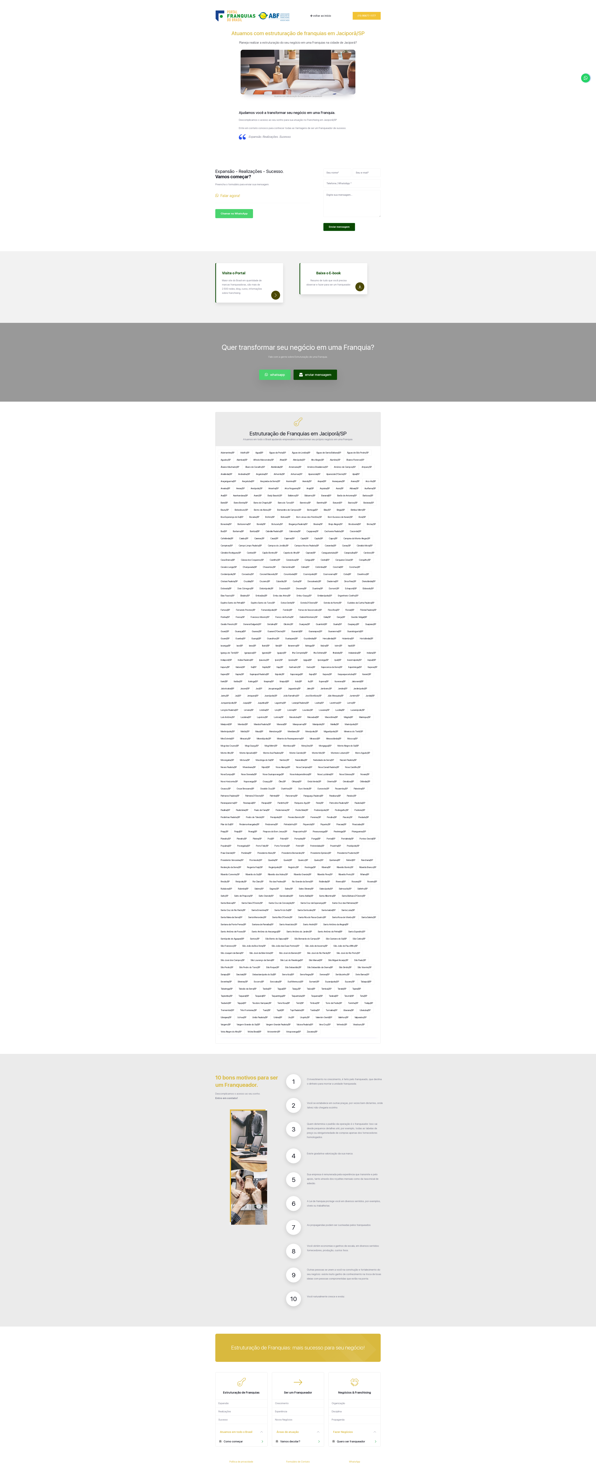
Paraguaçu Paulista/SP (313, 795)
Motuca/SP (245, 760)
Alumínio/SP (335, 460)
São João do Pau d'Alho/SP (345, 946)
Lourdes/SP (307, 710)
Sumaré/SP (314, 981)
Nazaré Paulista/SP (348, 760)
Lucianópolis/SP (358, 710)
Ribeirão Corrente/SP (230, 874)
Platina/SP (257, 838)
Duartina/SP (317, 588)
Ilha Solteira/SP (320, 653)
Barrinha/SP (322, 502)
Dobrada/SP (226, 588)
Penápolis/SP (276, 817)
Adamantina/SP (227, 452)
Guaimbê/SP (321, 624)
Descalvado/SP (314, 581)
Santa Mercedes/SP (257, 917)
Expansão (223, 1403)
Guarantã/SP (297, 631)
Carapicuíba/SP (351, 552)
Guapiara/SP (370, 624)
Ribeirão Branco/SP (367, 867)
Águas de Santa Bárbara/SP (328, 452)
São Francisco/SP (228, 946)
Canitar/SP (251, 552)
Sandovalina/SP (286, 896)
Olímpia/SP (296, 781)
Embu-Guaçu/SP (304, 595)
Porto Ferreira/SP (282, 846)
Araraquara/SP (338, 481)
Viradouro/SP (359, 1024)
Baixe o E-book (328, 273)
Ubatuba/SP (365, 1010)
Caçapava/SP (312, 531)
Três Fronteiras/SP (248, 1010)
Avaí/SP (224, 495)
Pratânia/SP (246, 853)
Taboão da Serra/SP (248, 988)
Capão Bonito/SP (270, 552)
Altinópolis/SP (299, 460)
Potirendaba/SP (317, 846)
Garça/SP (341, 617)
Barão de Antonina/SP (347, 495)
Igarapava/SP (250, 653)
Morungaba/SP (227, 760)
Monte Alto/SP (227, 753)
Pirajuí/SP (238, 831)
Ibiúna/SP (325, 645)
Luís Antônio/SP (228, 717)
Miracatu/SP (245, 738)
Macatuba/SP (295, 717)
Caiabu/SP (243, 538)
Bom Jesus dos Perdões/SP (309, 517)
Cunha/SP (297, 581)
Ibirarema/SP (293, 645)
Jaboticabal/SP (227, 688)
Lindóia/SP (264, 710)
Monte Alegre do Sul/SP (348, 745)
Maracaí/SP (282, 724)
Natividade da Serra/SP (323, 760)
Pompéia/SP (300, 838)
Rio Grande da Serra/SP (302, 881)
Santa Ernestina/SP (260, 910)
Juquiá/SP (247, 703)
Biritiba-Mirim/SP (358, 510)
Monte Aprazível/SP (248, 753)
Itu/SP (310, 681)
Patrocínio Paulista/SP (339, 803)
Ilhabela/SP (338, 653)
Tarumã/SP (349, 996)
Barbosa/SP (368, 495)
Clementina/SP (288, 567)
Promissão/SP (255, 860)
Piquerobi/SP (309, 824)
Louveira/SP (324, 710)
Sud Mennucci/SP (295, 981)
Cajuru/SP (333, 538)
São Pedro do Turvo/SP (249, 967)
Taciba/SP (267, 988)
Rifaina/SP (364, 874)
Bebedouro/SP (241, 510)
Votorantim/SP (273, 1031)
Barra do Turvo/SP (286, 502)
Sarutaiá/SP (241, 974)
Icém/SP (338, 645)
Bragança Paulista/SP (298, 524)
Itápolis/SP (279, 674)
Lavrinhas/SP (335, 703)
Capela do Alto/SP (291, 552)
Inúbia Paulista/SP (245, 660)
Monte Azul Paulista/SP (273, 753)
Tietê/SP (300, 1003)
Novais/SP (364, 774)
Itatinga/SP (253, 681)
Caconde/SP (355, 531)
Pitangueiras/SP (359, 831)
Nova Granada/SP (249, 774)
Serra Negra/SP (307, 974)
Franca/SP (240, 617)
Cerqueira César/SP (344, 560)
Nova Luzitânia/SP (325, 774)
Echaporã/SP (351, 588)
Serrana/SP (325, 974)
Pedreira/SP (359, 810)
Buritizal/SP (255, 531)
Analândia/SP (226, 474)
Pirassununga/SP (320, 831)
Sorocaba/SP (276, 981)
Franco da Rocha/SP (284, 617)
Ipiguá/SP (308, 660)
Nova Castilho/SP (353, 767)
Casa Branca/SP (228, 560)
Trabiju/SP (368, 1003)
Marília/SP (334, 724)
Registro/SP (293, 867)
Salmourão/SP (345, 888)
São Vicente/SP (365, 967)
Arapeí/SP (322, 481)
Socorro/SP (259, 981)
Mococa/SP (352, 738)
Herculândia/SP (329, 638)
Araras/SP (355, 481)
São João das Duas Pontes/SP (285, 946)
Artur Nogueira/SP (293, 488)
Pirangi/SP (252, 831)
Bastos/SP (352, 502)
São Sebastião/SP (293, 967)
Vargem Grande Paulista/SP (278, 1024)
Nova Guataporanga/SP (273, 774)
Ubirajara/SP (226, 1017)
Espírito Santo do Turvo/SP (263, 602)
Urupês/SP (305, 1017)
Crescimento (282, 1403)
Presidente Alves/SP (266, 853)
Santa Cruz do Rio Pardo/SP (233, 910)
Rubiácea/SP (226, 888)
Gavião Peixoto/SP (229, 624)
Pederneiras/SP (283, 810)
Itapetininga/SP (355, 667)
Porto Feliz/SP (262, 846)
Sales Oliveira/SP (306, 888)
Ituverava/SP (340, 681)
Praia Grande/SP (228, 853)
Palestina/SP (359, 788)
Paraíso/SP (351, 795)
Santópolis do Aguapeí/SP (232, 938)
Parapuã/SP (266, 803)
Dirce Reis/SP (350, 581)
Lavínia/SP (319, 703)
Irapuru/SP (225, 667)
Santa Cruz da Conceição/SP (282, 903)
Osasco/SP (226, 788)
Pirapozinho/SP (300, 831)
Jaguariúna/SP (294, 688)
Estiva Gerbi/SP (288, 602)
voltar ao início (320, 15)
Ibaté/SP (266, 645)
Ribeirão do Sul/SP (254, 874)
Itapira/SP (240, 674)
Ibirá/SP (279, 645)
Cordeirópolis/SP (228, 574)
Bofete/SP (270, 517)
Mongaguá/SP (325, 745)
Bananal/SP (326, 495)
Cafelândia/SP (227, 538)
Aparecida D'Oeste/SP (336, 474)
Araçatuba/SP (248, 481)
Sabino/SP (259, 888)
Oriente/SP (332, 781)
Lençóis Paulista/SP (229, 710)
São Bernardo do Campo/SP (307, 938)
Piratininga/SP (340, 831)
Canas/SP (346, 545)
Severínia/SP (226, 981)
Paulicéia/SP (360, 803)
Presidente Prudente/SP (348, 853)
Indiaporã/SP (226, 660)
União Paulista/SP (260, 1017)
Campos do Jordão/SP (278, 545)
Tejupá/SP (241, 1003)
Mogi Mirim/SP (271, 745)
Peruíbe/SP (332, 817)
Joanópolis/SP (270, 695)
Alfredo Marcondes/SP (263, 460)
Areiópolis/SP (256, 488)
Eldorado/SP (368, 588)
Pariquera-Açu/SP (302, 803)
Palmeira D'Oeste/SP (254, 795)
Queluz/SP (318, 860)
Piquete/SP (325, 824)
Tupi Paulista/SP (297, 1010)
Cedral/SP (325, 560)
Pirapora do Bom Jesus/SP (275, 831)
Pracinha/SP (335, 846)
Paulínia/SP (225, 810)
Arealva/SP (225, 488)
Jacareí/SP (245, 688)
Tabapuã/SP (366, 981)
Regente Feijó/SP (255, 867)
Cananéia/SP (330, 545)
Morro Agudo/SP (362, 753)
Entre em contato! (226, 1098)
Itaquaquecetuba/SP (347, 674)
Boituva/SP (285, 517)
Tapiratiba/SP (226, 996)
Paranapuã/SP (249, 803)
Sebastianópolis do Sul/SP (264, 974)
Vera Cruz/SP (325, 1024)
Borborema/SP (244, 524)
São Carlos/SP (359, 938)
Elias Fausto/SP (227, 595)
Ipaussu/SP (264, 660)
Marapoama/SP (300, 724)
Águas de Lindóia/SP (301, 452)
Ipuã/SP (338, 660)
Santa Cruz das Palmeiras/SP (345, 903)
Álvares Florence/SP (355, 460)
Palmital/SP (275, 795)
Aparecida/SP (314, 474)
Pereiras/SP (316, 817)
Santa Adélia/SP (306, 896)
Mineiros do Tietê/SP (353, 731)
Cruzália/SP (249, 581)
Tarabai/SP (333, 996)
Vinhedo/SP (342, 1024)
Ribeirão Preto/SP (346, 874)
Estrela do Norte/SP (333, 602)
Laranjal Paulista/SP (300, 703)
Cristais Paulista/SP (229, 581)
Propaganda (338, 1419)
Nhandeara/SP (249, 767)
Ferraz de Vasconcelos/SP (310, 610)
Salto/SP (224, 896)
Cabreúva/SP (295, 531)
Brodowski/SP (355, 524)
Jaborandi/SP (358, 681)
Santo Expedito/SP (356, 931)
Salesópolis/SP (326, 888)
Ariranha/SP (273, 488)
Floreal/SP (349, 610)
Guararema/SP (334, 631)
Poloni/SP (284, 838)
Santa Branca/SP (228, 903)
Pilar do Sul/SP (227, 824)
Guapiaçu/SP (353, 624)
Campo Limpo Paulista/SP (250, 545)
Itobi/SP (298, 681)
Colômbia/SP (321, 567)
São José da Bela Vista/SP (261, 953)
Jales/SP (310, 688)
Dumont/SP (334, 588)
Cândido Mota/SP (364, 545)
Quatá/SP (288, 860)
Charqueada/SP (250, 567)
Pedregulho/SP (342, 810)
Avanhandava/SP (240, 495)
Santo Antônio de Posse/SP (233, 931)
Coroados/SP (248, 574)
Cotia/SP (347, 574)
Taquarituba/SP (298, 996)
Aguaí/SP (259, 452)
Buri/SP (224, 531)
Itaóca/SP (311, 667)
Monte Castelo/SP (298, 753)
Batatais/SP (368, 502)
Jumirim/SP (354, 695)
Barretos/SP (305, 502)
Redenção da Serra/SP (231, 867)
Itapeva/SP (372, 667)
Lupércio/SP (262, 717)
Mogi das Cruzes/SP (230, 745)
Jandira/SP (342, 688)
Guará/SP (225, 631)
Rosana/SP (356, 881)
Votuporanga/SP (293, 1031)
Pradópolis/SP (353, 846)
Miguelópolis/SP (331, 731)
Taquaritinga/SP (278, 996)
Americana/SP (295, 467)
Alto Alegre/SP (317, 460)
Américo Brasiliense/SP (317, 467)
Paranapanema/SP (229, 803)
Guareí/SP (225, 638)
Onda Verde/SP (314, 781)
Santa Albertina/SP (327, 896)
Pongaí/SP (315, 838)
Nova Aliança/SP (283, 767)
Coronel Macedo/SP (269, 574)
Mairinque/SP (365, 717)
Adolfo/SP (244, 452)
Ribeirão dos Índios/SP (278, 874)
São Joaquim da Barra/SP (232, 953)
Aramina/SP (291, 481)
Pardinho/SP (283, 803)
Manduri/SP (243, 724)
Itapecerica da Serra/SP (331, 667)
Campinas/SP (227, 545)
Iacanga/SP (226, 645)
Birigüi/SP (341, 510)
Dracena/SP (301, 588)
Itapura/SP (327, 674)
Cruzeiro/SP (265, 581)
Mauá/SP (259, 731)
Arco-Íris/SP (370, 481)
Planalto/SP (226, 838)
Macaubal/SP (313, 717)
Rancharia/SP (367, 860)
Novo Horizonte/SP (229, 781)
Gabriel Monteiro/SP (308, 617)
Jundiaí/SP (370, 695)
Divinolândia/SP (368, 581)
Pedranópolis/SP (321, 810)
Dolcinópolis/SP (266, 588)
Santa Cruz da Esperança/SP (313, 903)
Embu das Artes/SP (282, 595)
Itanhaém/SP (295, 667)
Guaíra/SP (337, 624)
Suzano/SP (350, 981)
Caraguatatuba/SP (330, 552)
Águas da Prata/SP (277, 452)
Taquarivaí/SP (317, 996)
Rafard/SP (350, 860)
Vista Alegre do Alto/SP (231, 1031)
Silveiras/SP (243, 981)
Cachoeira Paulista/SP (334, 531)
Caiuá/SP (274, 538)
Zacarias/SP (312, 1031)
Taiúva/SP (311, 988)
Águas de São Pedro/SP (358, 452)
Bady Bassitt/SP (275, 495)
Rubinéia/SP (243, 888)
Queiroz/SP (303, 860)
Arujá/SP (310, 488)
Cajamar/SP (289, 538)
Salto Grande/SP (266, 896)
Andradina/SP (244, 474)
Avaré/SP (258, 495)
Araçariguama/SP (228, 481)
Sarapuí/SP (225, 974)
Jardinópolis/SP (360, 688)
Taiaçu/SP (296, 988)
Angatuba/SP (262, 474)
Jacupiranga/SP (275, 688)
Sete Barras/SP (362, 974)
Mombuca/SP (289, 745)
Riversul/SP (341, 881)
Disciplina (337, 1411)
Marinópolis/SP (351, 724)
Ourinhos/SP (286, 788)
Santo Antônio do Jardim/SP (299, 931)
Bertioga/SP (312, 510)
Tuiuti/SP (266, 1010)
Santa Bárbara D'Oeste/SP (353, 896)
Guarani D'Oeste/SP (276, 631)
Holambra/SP (348, 638)
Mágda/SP (348, 717)
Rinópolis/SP (241, 881)
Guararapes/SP (315, 631)
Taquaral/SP (243, 996)
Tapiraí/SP (356, 988)
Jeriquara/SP (252, 695)
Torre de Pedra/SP (333, 1003)
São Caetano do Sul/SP (336, 938)
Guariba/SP (240, 638)
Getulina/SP (272, 624)
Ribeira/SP (326, 867)
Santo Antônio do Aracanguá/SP (266, 931)
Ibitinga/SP (310, 645)
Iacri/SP (240, 645)
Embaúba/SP (261, 595)
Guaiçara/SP (304, 624)
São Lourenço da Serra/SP (262, 960)
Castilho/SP (275, 560)
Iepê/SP (351, 645)
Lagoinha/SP (280, 703)
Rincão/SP (225, 881)
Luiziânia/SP (246, 717)
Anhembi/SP (279, 474)
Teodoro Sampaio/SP (261, 1003)
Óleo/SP (282, 781)
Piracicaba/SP (358, 824)
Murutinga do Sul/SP (265, 760)
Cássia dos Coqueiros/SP (252, 560)
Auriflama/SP (370, 488)
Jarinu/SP (225, 695)
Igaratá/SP (266, 653)
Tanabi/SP (341, 988)
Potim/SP (300, 846)
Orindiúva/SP (348, 781)
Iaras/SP (252, 645)
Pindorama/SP (271, 824)
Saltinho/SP (362, 888)
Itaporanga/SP (296, 674)
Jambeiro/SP (326, 688)
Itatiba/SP (238, 681)
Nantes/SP (284, 760)
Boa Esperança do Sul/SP (232, 517)
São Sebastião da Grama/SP (320, 967)
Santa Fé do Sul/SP (283, 910)
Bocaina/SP (254, 517)
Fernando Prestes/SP (245, 610)
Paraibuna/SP (335, 795)
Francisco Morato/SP (260, 617)
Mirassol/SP (315, 738)
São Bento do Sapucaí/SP (276, 938)
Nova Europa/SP (228, 774)
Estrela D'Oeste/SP (309, 602)
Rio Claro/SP (258, 881)
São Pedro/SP (227, 967)
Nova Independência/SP (300, 774)
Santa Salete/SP (368, 917)
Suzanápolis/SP (332, 981)
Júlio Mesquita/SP (335, 695)
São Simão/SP (345, 967)
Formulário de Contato (298, 1461)
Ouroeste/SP (323, 788)
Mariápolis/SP (319, 724)
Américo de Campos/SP (345, 467)
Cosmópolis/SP (310, 574)
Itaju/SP (280, 667)
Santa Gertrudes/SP (307, 910)
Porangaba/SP (243, 846)
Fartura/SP (225, 610)
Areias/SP (240, 488)
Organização (338, 1403)
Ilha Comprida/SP (300, 653)
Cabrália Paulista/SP (274, 531)
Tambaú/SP (326, 988)
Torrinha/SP (353, 1003)
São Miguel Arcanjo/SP (338, 960)
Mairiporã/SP (226, 724)
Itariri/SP (224, 681)
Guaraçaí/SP (240, 631)
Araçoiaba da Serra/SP (270, 481)
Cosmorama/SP (330, 574)
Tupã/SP (280, 1010)
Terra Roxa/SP (283, 1003)
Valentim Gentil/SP (324, 1017)
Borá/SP (362, 517)
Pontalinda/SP (347, 838)
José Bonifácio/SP (313, 695)
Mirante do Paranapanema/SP (290, 738)
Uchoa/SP (241, 1017)
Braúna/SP (318, 524)
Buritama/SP (238, 531)
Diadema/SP (332, 581)
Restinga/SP (310, 867)
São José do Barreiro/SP (290, 953)
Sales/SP (289, 888)
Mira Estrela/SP (227, 738)
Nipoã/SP (266, 767)
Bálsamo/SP (310, 495)
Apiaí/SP (356, 474)
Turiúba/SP (315, 1010)
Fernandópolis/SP (269, 610)
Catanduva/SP (292, 560)
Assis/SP (340, 488)
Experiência (281, 1411)
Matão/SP (245, 731)
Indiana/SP (371, 653)
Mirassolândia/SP (333, 738)
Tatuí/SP (363, 996)
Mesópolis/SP (311, 731)
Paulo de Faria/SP (262, 810)
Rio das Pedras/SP (277, 881)
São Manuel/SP (315, 960)
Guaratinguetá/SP (355, 631)
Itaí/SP (253, 667)
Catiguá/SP (310, 560)
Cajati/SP (304, 538)
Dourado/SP (284, 588)
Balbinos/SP (293, 495)
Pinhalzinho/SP (290, 824)
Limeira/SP (249, 710)
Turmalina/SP (331, 1010)
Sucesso (223, 1419)
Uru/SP (291, 1017)
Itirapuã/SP (284, 681)
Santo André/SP (310, 924)
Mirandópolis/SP (264, 738)
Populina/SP (226, 846)
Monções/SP (307, 745)
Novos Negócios (283, 1419)
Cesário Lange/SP (229, 567)
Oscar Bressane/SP (245, 788)
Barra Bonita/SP (241, 502)
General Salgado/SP (252, 624)
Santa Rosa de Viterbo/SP (344, 917)
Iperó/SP (279, 660)
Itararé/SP (366, 674)
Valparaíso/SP (360, 1017)
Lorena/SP (292, 710)
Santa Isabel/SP (329, 910)
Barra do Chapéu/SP (263, 502)
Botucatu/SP (277, 524)
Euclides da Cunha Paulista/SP (360, 602)
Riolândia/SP (324, 881)
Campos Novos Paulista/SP (306, 545)
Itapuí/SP (313, 674)
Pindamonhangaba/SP (249, 824)
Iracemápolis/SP (354, 660)
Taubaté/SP (226, 1003)
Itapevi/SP (225, 674)
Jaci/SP (259, 688)
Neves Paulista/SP (229, 767)
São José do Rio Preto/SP (348, 953)
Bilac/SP (327, 510)
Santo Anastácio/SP (288, 924)
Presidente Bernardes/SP (293, 853)
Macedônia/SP (331, 717)
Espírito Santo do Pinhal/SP (233, 602)
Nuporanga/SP (250, 781)
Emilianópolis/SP (325, 595)
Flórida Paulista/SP (368, 610)
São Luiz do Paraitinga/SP (291, 960)
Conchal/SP (338, 567)
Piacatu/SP (348, 817)
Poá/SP (271, 838)
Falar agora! (227, 195)
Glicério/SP (288, 624)
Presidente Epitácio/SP (321, 853)
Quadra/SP (273, 860)
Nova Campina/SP (304, 767)
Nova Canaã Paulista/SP (328, 767)
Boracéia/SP (226, 524)
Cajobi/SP (318, 538)
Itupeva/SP (324, 681)
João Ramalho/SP (291, 695)
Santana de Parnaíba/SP (262, 924)
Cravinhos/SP (363, 574)
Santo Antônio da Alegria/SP (336, 924)
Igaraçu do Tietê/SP (230, 653)
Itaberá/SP (240, 667)
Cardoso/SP (369, 552)
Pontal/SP (331, 838)
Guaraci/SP (257, 631)
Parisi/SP (319, 803)
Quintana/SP (334, 860)
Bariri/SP (224, 502)
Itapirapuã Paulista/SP (259, 674)
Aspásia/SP (325, 488)
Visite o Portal (233, 273)
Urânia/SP (278, 1017)
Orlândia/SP (365, 781)
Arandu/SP (307, 481)
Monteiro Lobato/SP (340, 753)
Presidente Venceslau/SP (232, 860)
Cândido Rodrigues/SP (231, 552)
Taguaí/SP (281, 988)
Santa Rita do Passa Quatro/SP (312, 917)
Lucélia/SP (340, 710)
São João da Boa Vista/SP (254, 946)
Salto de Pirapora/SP (243, 896)
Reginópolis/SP (275, 867)
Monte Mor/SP (318, 753)
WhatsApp (354, 1461)
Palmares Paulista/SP (230, 795)
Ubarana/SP (348, 1010)
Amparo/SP (367, 467)
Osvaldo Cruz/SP (267, 788)
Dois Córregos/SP (246, 588)
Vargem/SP (226, 1024)
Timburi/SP (315, 1003)
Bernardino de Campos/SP (289, 510)
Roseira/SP (372, 881)
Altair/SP (283, 460)
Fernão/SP (287, 610)
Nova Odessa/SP (347, 774)
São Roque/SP (272, 967)
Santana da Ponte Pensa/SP (233, 924)
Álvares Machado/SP (230, 467)
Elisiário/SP (245, 595)
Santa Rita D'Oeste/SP (282, 917)
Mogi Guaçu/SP (252, 745)
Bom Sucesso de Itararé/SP (340, 517)
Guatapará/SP (291, 638)
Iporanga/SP (323, 660)
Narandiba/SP (301, 760)
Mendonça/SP (275, 731)
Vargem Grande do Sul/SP (248, 1024)
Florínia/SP (225, 617)
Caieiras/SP (259, 538)
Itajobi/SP (266, 667)
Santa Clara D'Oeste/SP (252, 903)
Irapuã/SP (372, 660)
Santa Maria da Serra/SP (231, 917)
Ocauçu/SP (268, 781)
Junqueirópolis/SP (229, 703)
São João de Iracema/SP (316, 946)
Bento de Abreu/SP (262, 510)
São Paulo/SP (360, 960)
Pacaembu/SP (341, 788)
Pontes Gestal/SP (368, 838)
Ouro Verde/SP (304, 788)
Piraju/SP (224, 831)
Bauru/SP (225, 510)
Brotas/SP (371, 524)
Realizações (224, 1411)
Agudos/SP (226, 460)
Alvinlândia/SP (277, 467)
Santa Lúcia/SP (348, 910)
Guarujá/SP (256, 638)
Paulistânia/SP (242, 810)
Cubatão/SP (281, 581)
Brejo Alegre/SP (336, 524)
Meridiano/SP (293, 731)
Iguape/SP (281, 653)
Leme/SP (351, 703)
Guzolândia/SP (310, 638)
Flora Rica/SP (333, 610)
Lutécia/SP (279, 717)
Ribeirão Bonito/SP (345, 867)
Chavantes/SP (269, 567)
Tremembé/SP (227, 1010)
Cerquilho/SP (365, 560)
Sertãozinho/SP (343, 974)
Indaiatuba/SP (355, 653)
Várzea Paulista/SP (305, 1024)
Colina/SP (305, 567)
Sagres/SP (274, 888)
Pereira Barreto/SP (296, 817)
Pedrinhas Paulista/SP (230, 817)
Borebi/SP (261, 524)
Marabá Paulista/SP (262, 724)
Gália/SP (327, 617)
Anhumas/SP (296, 474)
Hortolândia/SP (366, 638)
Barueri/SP (337, 502)
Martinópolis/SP (228, 731)
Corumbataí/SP (290, 574)
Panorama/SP (292, 795)
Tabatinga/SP (227, 988)
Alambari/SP (242, 460)
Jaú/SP (238, 695)
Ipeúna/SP (293, 660)
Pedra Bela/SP (301, 810)
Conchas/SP (354, 567)
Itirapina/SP (269, 681)
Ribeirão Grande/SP (302, 874)
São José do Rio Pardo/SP (319, 953)
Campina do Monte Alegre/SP (356, 538)
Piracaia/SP (341, 824)
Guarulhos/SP (273, 638)
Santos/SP (254, 938)
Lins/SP (278, 710)
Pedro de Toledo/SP (255, 817)
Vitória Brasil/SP (254, 1031)
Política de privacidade (241, 1461)
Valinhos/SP (343, 1017)
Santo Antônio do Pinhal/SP (330, 931)
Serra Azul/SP (288, 974)
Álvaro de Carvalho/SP (255, 467)
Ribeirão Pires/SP (325, 874)
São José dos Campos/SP (233, 960)
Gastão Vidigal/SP (359, 617)
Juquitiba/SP (263, 703)
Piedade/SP (363, 817)
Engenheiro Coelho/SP (348, 595)
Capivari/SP (311, 552)
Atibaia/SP (354, 488)
